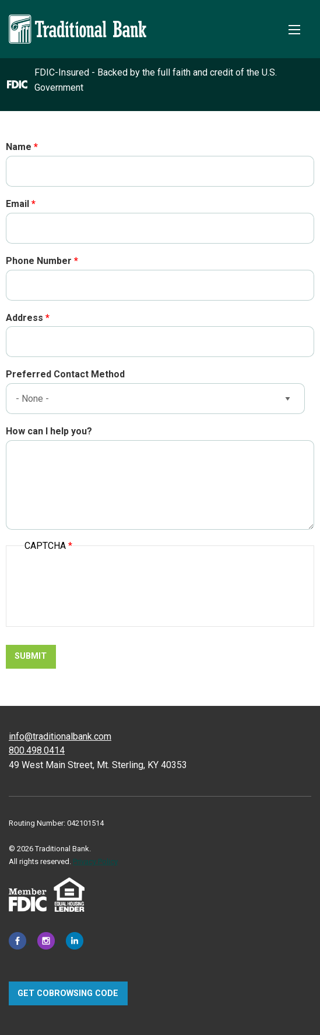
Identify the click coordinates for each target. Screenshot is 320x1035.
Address (24, 317)
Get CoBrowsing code (67, 993)
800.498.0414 (37, 750)
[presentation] (113, 589)
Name (18, 146)
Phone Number (39, 260)
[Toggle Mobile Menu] (294, 29)
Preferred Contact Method (65, 374)
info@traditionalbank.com (60, 736)
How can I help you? (49, 431)
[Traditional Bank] (77, 21)
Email (17, 203)
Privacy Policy (95, 861)
